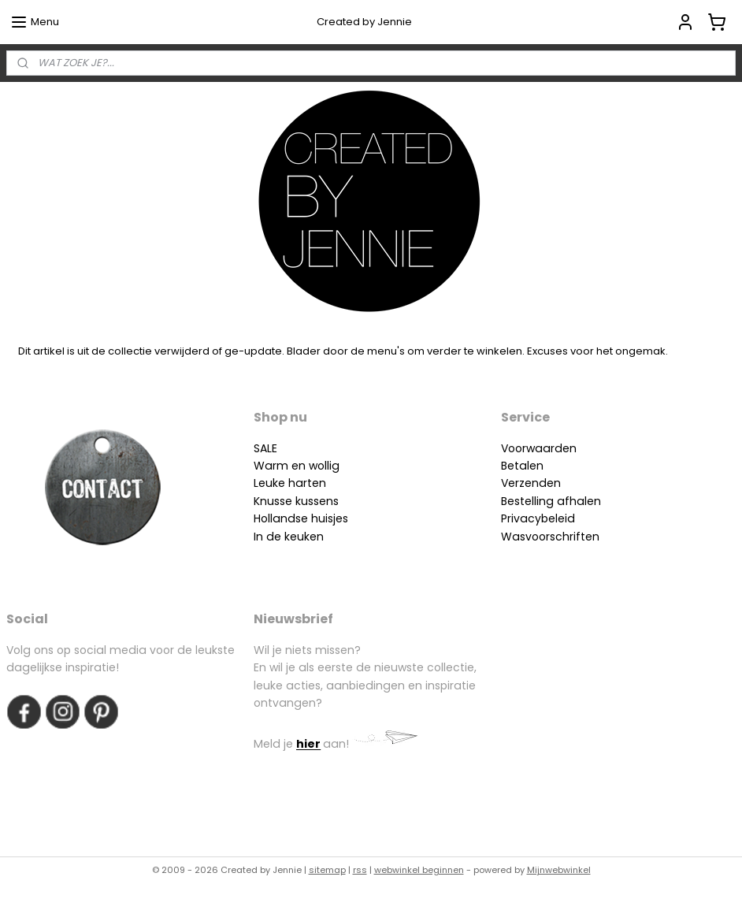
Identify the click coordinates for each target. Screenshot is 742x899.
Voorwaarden (539, 448)
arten (310, 483)
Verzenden (531, 483)
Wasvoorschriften (550, 536)
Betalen (522, 466)
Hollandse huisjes (301, 518)
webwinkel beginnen (419, 870)
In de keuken (289, 536)
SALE (265, 448)
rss (360, 870)
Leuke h (274, 483)
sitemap (327, 870)
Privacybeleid (538, 518)
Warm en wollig (296, 466)
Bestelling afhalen (551, 501)
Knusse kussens (296, 501)
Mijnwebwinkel (559, 870)
